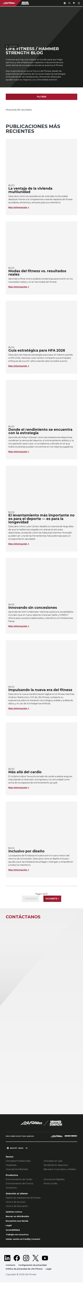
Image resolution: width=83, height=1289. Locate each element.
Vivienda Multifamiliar (17, 1173)
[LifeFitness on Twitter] (35, 1264)
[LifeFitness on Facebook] (17, 1264)
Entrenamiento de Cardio (19, 1183)
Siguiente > (52, 902)
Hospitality (11, 1169)
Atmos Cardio (51, 1187)
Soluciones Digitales (54, 1183)
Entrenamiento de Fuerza (19, 1187)
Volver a (11, 10)
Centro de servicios (15, 1206)
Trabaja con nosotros (18, 1240)
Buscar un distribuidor (19, 1221)
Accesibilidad (13, 1235)
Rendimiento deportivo (56, 1169)
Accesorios (11, 1192)
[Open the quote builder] (73, 3)
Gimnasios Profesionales (18, 1165)
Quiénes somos (15, 1216)
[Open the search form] (67, 3)
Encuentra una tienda (18, 1225)
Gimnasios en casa (53, 1165)
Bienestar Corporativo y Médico (60, 1173)
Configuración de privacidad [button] (34, 1271)
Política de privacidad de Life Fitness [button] (25, 1275)
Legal (9, 1230)
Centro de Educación (17, 1210)
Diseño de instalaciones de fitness (23, 1202)
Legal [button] (51, 1275)
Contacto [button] (11, 1271)
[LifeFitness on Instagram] (26, 1264)
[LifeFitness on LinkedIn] (7, 1264)
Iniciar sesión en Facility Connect (25, 1245)
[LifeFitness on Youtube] (45, 1264)
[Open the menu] (79, 3)
